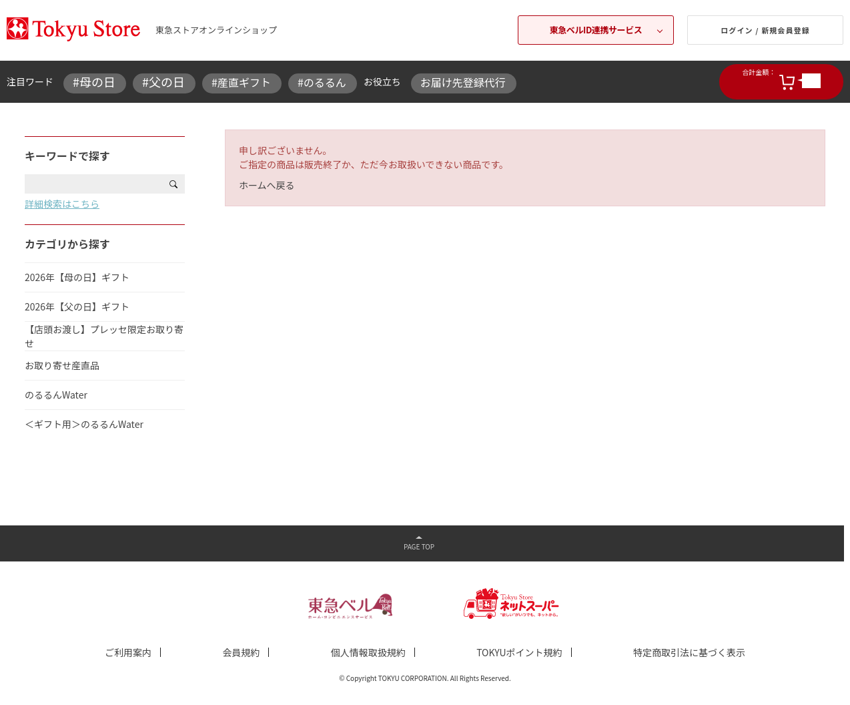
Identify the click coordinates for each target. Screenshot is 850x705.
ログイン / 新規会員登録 (765, 30)
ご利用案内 (128, 652)
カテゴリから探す (67, 244)
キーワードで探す (67, 156)
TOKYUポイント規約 (519, 652)
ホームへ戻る (267, 185)
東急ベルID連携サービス (596, 29)
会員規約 (241, 652)
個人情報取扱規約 (368, 652)
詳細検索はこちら (62, 203)
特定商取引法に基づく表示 (689, 652)
